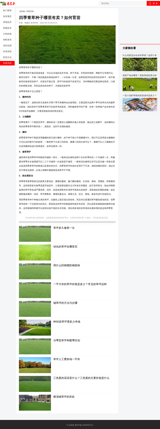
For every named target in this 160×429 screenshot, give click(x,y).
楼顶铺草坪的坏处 (64, 396)
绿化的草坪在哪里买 (65, 246)
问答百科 (7, 63)
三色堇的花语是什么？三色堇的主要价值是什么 (81, 377)
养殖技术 (7, 22)
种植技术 (7, 28)
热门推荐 (7, 10)
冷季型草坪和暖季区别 (66, 340)
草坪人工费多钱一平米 (66, 359)
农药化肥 (7, 45)
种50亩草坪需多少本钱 (66, 321)
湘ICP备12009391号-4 (84, 425)
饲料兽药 (7, 40)
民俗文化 (7, 57)
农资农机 (7, 51)
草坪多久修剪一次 (64, 227)
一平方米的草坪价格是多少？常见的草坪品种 (80, 284)
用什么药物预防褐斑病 (66, 265)
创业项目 (7, 16)
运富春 (22, 11)
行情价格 (7, 34)
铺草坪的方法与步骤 (65, 302)
